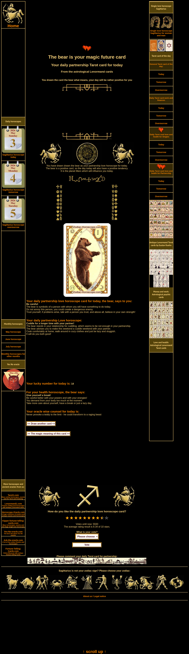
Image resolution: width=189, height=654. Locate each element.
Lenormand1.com (13, 505)
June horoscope (13, 339)
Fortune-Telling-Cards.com (13, 552)
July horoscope (13, 346)
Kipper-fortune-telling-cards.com (13, 524)
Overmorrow (161, 90)
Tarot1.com (13, 497)
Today (161, 74)
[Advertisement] (13, 73)
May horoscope (13, 332)
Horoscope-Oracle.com (13, 514)
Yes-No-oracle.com (13, 533)
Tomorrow (161, 82)
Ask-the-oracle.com (13, 542)
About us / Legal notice (94, 596)
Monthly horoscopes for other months (13, 355)
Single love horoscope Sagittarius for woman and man (161, 32)
